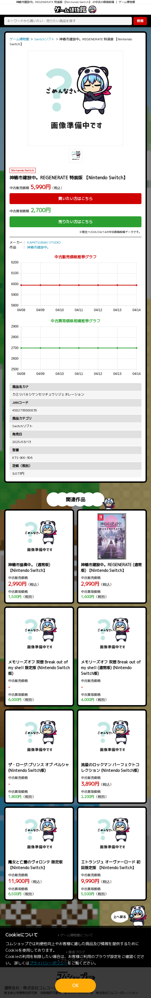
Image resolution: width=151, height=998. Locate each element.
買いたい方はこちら (75, 198)
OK (75, 985)
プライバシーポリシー (48, 963)
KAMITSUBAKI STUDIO (44, 242)
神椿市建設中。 (38, 247)
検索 (140, 21)
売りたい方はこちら (75, 221)
